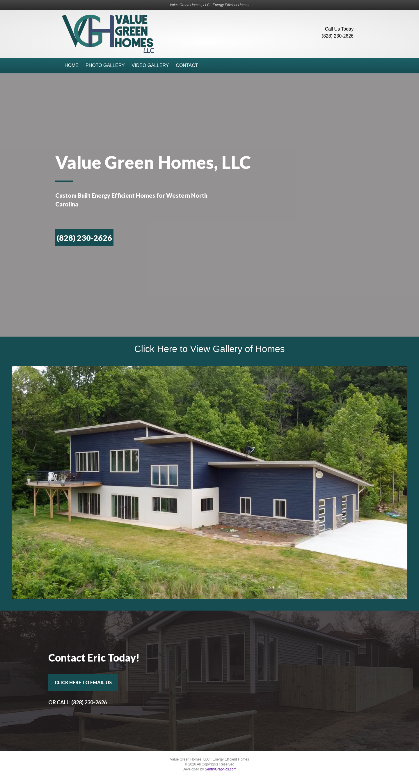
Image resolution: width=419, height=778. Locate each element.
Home (72, 65)
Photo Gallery (105, 65)
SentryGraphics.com (221, 769)
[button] (84, 237)
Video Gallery (150, 65)
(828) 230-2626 (338, 35)
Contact (187, 65)
